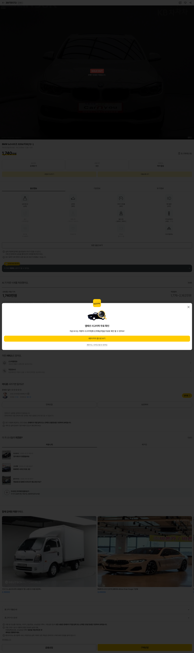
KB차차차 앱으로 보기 (97, 338)
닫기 (188, 307)
